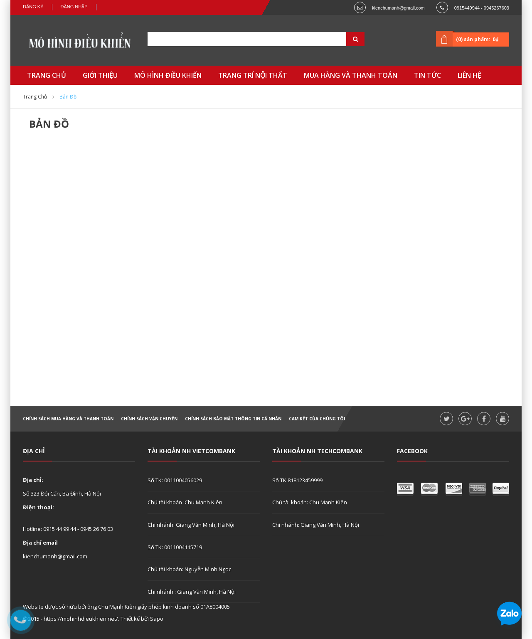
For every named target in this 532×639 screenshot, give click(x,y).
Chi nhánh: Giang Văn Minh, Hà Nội (191, 524)
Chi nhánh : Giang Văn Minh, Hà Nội (192, 591)
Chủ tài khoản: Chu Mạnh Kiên (309, 502)
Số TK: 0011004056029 (175, 480)
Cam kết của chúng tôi (317, 419)
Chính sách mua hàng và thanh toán (68, 419)
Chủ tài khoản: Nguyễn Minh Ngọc (189, 569)
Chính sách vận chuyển (149, 419)
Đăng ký (33, 6)
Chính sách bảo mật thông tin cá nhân (233, 419)
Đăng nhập (74, 6)
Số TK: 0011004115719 (175, 547)
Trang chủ (35, 96)
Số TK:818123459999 (297, 480)
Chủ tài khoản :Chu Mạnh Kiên (185, 502)
